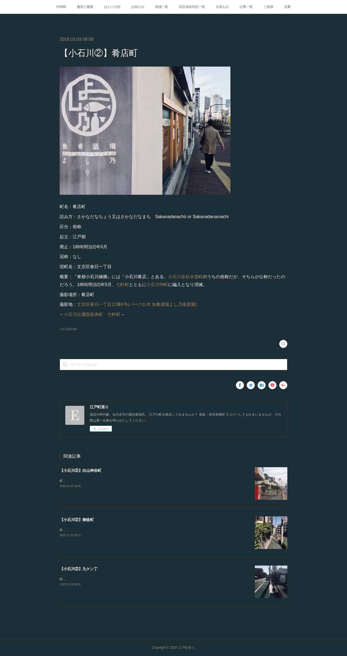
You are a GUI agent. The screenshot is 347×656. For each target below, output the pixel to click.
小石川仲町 (157, 284)
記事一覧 (246, 7)
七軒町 (122, 284)
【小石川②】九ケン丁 (79, 569)
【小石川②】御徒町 (77, 519)
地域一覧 (161, 7)
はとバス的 (112, 7)
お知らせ (137, 7)
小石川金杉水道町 (185, 276)
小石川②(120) (68, 329)
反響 (287, 7)
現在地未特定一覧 (192, 7)
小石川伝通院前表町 (83, 314)
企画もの (222, 7)
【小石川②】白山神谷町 (80, 470)
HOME (61, 7)
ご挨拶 (268, 7)
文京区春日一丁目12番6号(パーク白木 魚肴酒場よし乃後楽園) (137, 304)
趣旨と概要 (85, 7)
